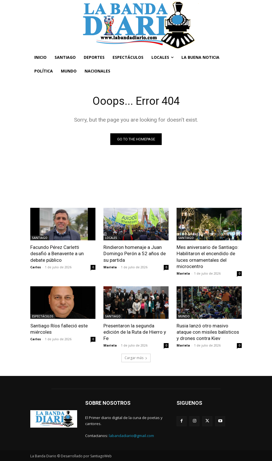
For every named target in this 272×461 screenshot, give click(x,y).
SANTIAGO (39, 238)
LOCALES (111, 238)
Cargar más (136, 357)
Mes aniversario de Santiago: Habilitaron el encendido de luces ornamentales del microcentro (208, 256)
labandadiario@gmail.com (131, 435)
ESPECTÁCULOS (42, 316)
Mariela (110, 267)
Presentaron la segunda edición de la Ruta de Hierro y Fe (134, 332)
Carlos (35, 267)
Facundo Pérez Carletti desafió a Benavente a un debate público (57, 253)
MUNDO (184, 316)
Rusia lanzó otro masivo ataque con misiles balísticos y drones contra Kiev (208, 332)
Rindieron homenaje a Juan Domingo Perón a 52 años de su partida (134, 253)
